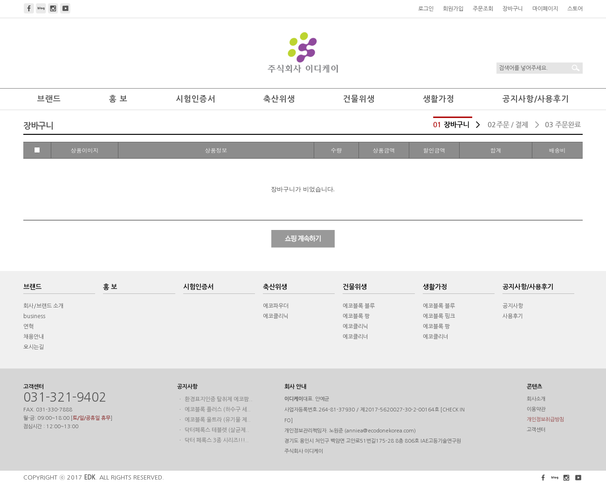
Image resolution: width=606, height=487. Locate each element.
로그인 (426, 9)
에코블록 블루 (359, 306)
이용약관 (536, 409)
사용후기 (513, 316)
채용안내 (33, 337)
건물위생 (359, 99)
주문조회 (483, 9)
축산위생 (279, 99)
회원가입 (453, 9)
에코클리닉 (276, 316)
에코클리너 (355, 337)
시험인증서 (195, 99)
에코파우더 (276, 306)
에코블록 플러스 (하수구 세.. (218, 409)
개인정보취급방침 (545, 419)
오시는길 (33, 347)
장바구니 (513, 9)
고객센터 (536, 429)
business (34, 316)
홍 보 (118, 99)
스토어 (575, 9)
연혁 (28, 326)
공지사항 (513, 306)
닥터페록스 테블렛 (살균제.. (217, 430)
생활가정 (438, 99)
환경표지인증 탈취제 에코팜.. (219, 399)
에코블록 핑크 (439, 316)
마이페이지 (545, 9)
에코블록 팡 (356, 316)
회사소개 (536, 399)
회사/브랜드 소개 (43, 306)
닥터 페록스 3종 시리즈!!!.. (217, 440)
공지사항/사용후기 (536, 99)
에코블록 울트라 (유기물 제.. (218, 420)
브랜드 (49, 99)
